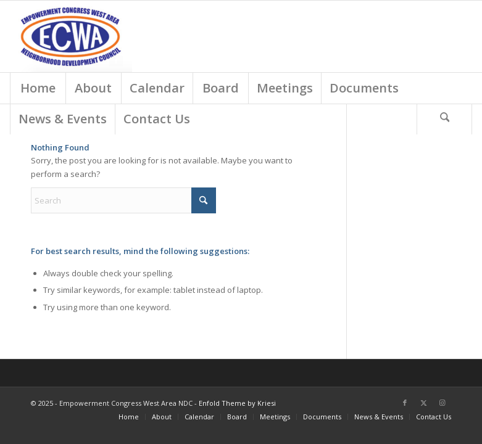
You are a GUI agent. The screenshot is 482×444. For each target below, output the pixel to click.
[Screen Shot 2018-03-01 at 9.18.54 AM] (71, 36)
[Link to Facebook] (405, 402)
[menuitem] (37, 88)
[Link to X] (423, 402)
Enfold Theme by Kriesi (237, 403)
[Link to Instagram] (442, 402)
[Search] (444, 119)
